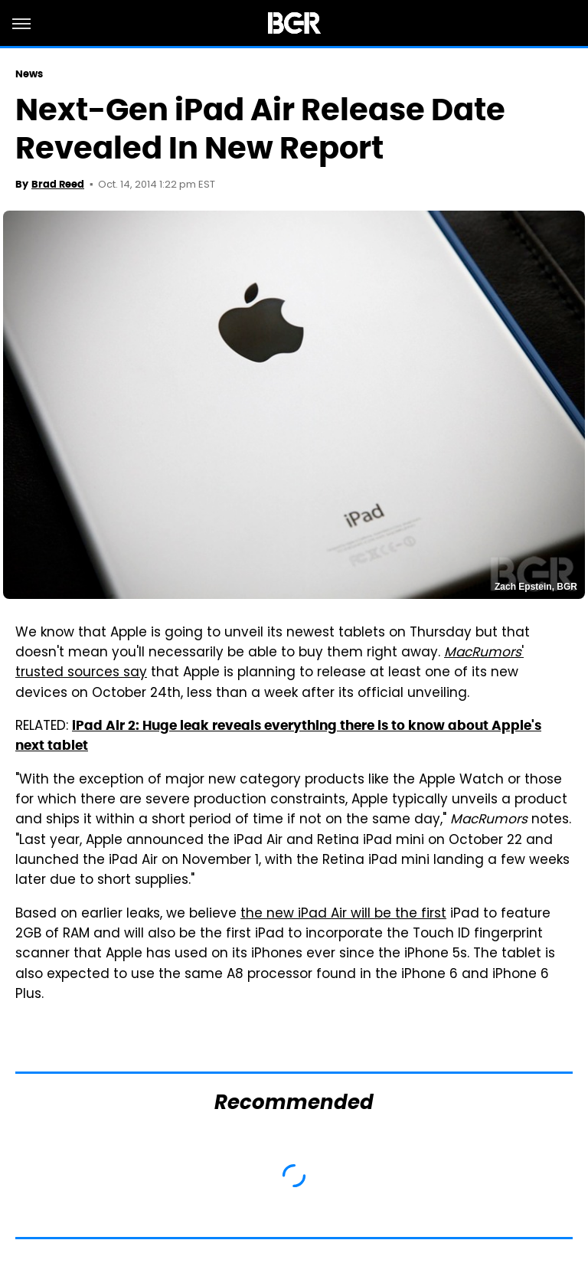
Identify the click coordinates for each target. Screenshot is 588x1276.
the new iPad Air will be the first (343, 914)
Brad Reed (57, 184)
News (29, 73)
